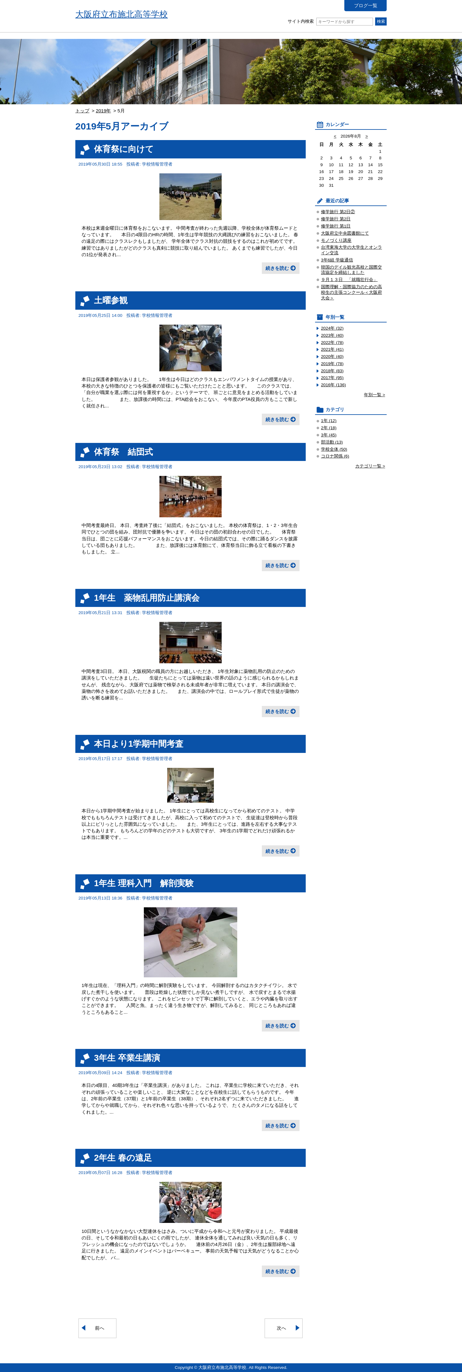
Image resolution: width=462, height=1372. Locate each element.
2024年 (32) (332, 328)
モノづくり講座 (336, 240)
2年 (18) (329, 427)
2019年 (103, 110)
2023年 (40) (332, 335)
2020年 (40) (332, 356)
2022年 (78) (332, 342)
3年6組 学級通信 (337, 260)
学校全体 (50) (334, 449)
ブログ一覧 (365, 5)
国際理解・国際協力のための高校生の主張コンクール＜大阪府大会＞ (351, 292)
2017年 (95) (332, 377)
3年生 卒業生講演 (127, 1058)
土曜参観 (111, 300)
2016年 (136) (333, 385)
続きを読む (277, 268)
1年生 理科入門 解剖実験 (144, 883)
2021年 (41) (332, 349)
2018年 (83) (332, 371)
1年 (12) (329, 420)
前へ (99, 1328)
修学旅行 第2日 (336, 219)
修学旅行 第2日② (338, 211)
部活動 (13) (332, 442)
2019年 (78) (332, 363)
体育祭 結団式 (123, 452)
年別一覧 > (374, 394)
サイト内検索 (330, 21)
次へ (281, 1328)
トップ (82, 110)
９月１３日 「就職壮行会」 (349, 279)
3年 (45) (329, 435)
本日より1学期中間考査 (138, 744)
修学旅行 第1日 (336, 226)
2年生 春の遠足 (123, 1158)
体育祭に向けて (124, 149)
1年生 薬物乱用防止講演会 (147, 598)
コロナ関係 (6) (335, 456)
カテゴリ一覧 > (370, 466)
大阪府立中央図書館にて (345, 233)
